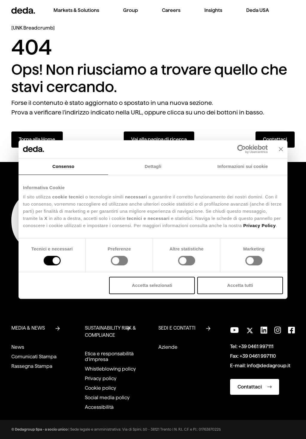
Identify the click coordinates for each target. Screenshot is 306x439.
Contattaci (275, 139)
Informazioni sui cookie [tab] (243, 166)
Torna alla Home (37, 139)
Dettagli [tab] (153, 166)
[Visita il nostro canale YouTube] (234, 330)
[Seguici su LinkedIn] (264, 330)
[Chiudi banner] (281, 149)
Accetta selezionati (152, 285)
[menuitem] (76, 15)
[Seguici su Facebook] (291, 330)
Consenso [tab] (63, 166)
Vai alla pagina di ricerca (159, 139)
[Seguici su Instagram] (277, 330)
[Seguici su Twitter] (249, 329)
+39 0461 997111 (255, 346)
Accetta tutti (240, 285)
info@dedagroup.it (268, 365)
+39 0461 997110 (258, 356)
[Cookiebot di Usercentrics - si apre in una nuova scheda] (241, 149)
